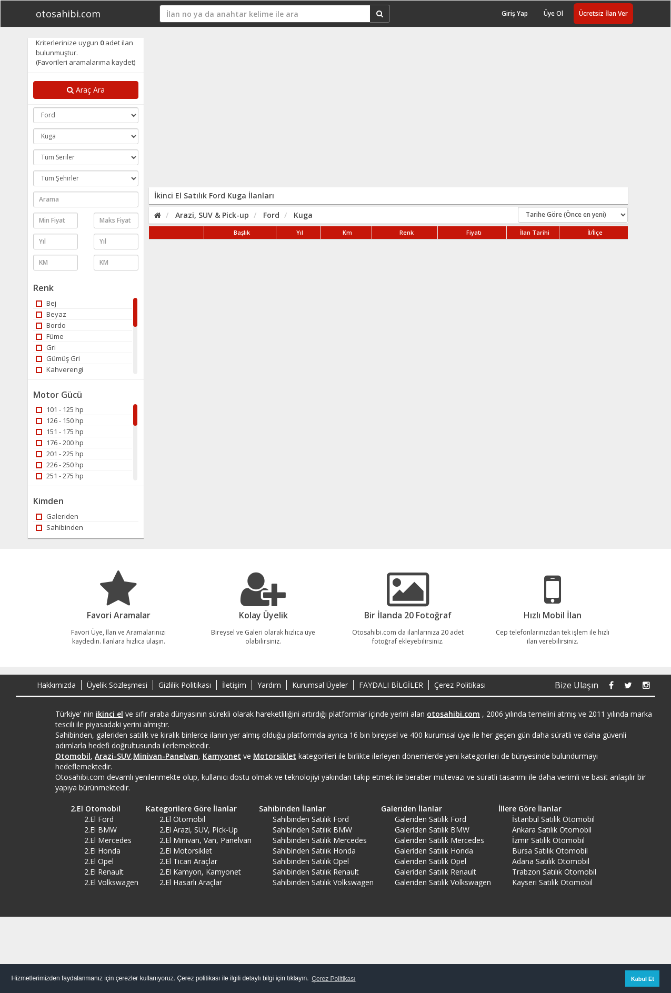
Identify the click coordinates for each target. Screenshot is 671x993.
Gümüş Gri (58, 358)
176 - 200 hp (60, 442)
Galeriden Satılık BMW (432, 830)
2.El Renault (104, 872)
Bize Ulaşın (576, 685)
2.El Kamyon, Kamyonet (200, 872)
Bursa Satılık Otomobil (550, 851)
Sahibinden (59, 527)
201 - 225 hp (60, 453)
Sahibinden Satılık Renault (316, 872)
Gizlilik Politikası (184, 685)
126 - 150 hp (60, 420)
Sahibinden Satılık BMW (312, 830)
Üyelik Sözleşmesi (117, 685)
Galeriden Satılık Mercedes (439, 840)
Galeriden (57, 516)
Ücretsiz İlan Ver (603, 13)
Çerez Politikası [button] (333, 978)
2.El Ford (99, 819)
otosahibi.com (68, 13)
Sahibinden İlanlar (289, 809)
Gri (46, 347)
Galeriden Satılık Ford (430, 819)
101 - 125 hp (60, 409)
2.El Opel (99, 861)
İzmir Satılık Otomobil (548, 840)
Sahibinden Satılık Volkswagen (323, 882)
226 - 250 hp (60, 464)
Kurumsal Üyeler (320, 685)
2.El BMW (100, 830)
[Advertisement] (358, 111)
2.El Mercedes (108, 840)
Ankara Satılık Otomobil (552, 830)
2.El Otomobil (92, 809)
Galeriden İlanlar (408, 809)
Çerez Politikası (460, 685)
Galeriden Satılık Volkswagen (443, 882)
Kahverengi (59, 369)
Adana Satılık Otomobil (550, 861)
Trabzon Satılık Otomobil (554, 872)
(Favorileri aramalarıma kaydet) (85, 62)
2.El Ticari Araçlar (188, 861)
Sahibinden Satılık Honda (314, 851)
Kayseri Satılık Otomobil (552, 882)
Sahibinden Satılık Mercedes (320, 840)
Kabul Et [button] (642, 979)
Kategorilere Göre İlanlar (187, 809)
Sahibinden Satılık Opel (311, 861)
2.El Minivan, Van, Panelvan (205, 840)
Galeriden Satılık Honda (434, 851)
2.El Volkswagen (111, 882)
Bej (46, 303)
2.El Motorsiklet (185, 851)
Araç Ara (86, 90)
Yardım (269, 685)
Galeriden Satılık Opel (430, 861)
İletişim (234, 685)
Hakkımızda (56, 685)
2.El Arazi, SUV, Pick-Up (198, 830)
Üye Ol (553, 13)
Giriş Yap (515, 13)
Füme (50, 336)
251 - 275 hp (60, 475)
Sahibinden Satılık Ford (311, 819)
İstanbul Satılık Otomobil (553, 819)
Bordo (51, 325)
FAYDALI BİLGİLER (391, 685)
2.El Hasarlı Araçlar (190, 882)
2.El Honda (102, 851)
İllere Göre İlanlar (526, 809)
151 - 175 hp (60, 431)
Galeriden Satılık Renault (435, 872)
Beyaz (51, 314)
